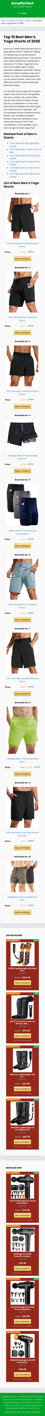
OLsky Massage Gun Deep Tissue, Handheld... (22, 1308)
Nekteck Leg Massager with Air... (22, 1075)
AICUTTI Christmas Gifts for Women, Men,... (22, 1022)
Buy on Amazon (22, 258)
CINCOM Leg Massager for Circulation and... (22, 1129)
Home (3, 20)
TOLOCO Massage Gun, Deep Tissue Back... (22, 1202)
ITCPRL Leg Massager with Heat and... (22, 969)
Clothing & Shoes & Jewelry (19, 20)
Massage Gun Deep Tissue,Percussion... (22, 1255)
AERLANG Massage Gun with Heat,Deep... (22, 1361)
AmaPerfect (22, 3)
